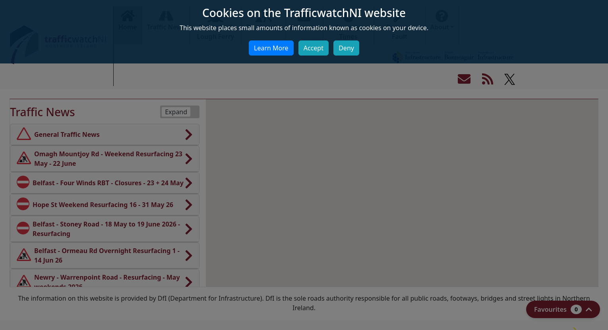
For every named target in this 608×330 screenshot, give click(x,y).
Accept (313, 48)
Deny (346, 48)
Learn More (271, 48)
